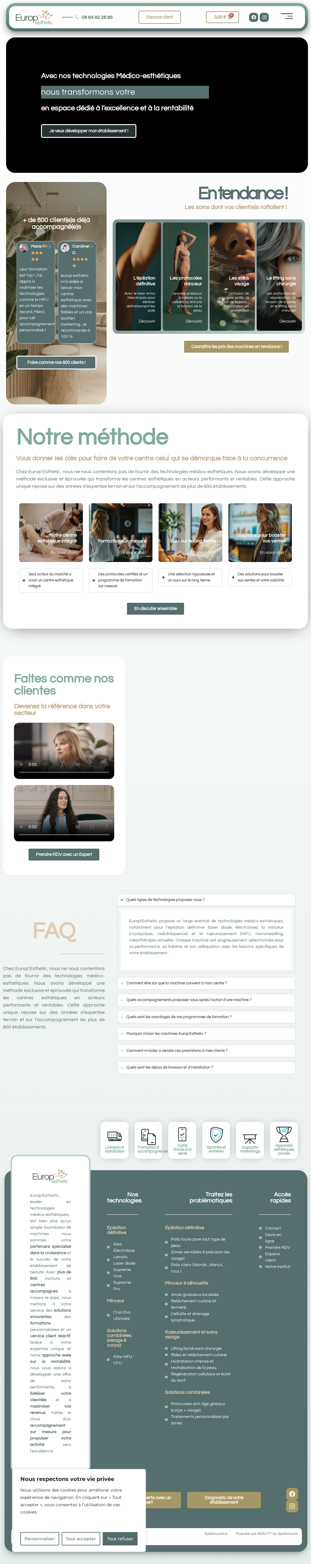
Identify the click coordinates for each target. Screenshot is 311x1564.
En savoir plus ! (64, 553)
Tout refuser (120, 1538)
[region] (79, 1510)
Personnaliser (40, 1538)
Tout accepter (81, 1538)
